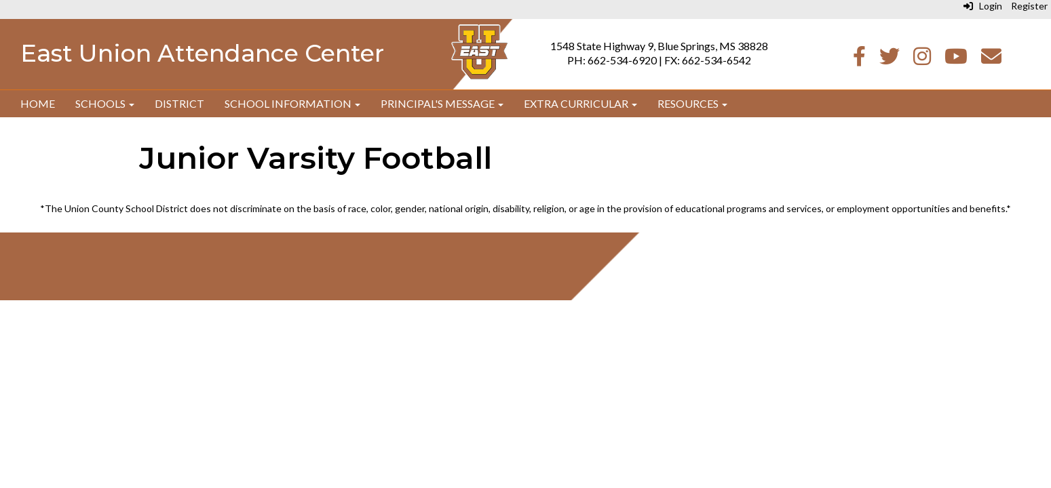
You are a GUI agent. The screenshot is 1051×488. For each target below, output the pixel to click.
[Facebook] (859, 59)
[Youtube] (956, 59)
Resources (692, 103)
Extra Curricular (580, 103)
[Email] (991, 59)
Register (1029, 6)
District (179, 103)
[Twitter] (889, 59)
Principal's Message (442, 103)
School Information (292, 103)
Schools (104, 103)
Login (982, 6)
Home (37, 103)
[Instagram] (922, 59)
